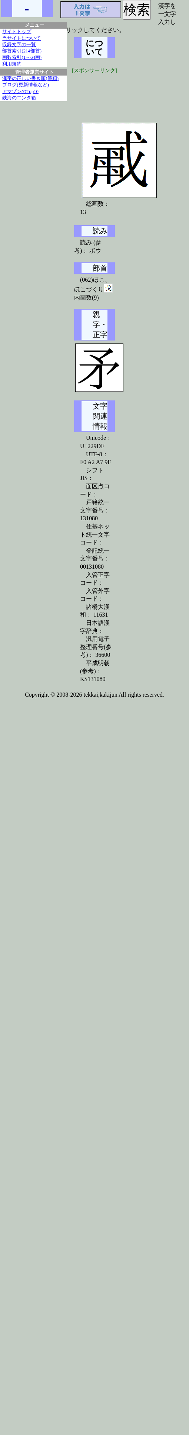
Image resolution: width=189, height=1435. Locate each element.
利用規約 (11, 64)
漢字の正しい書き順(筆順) (30, 78)
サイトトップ (16, 31)
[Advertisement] (129, 93)
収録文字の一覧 (19, 44)
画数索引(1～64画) (22, 57)
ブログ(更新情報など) (25, 84)
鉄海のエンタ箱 (19, 97)
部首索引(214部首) (22, 51)
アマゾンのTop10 (20, 91)
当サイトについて (21, 38)
